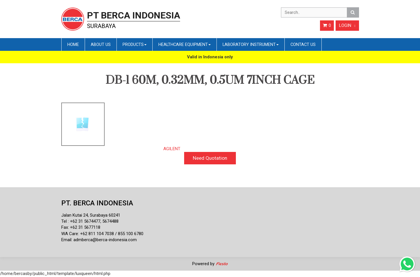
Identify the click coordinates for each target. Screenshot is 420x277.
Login (347, 25)
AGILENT (171, 148)
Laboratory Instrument (251, 44)
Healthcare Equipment (184, 44)
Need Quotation (210, 158)
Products (135, 44)
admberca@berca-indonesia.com (105, 239)
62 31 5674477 (86, 221)
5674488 (110, 221)
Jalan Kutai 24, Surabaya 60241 (90, 215)
